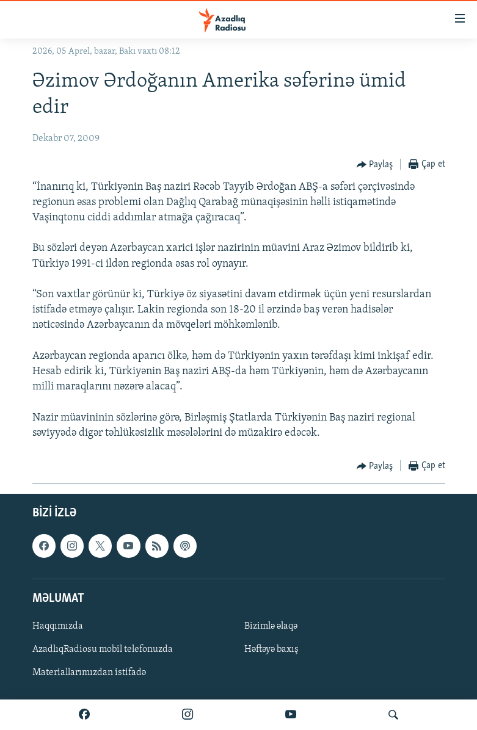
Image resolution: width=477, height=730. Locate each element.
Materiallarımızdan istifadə (89, 673)
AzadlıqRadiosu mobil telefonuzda (102, 649)
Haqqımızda (57, 626)
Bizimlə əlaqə (270, 626)
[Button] (375, 165)
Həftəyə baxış (271, 649)
